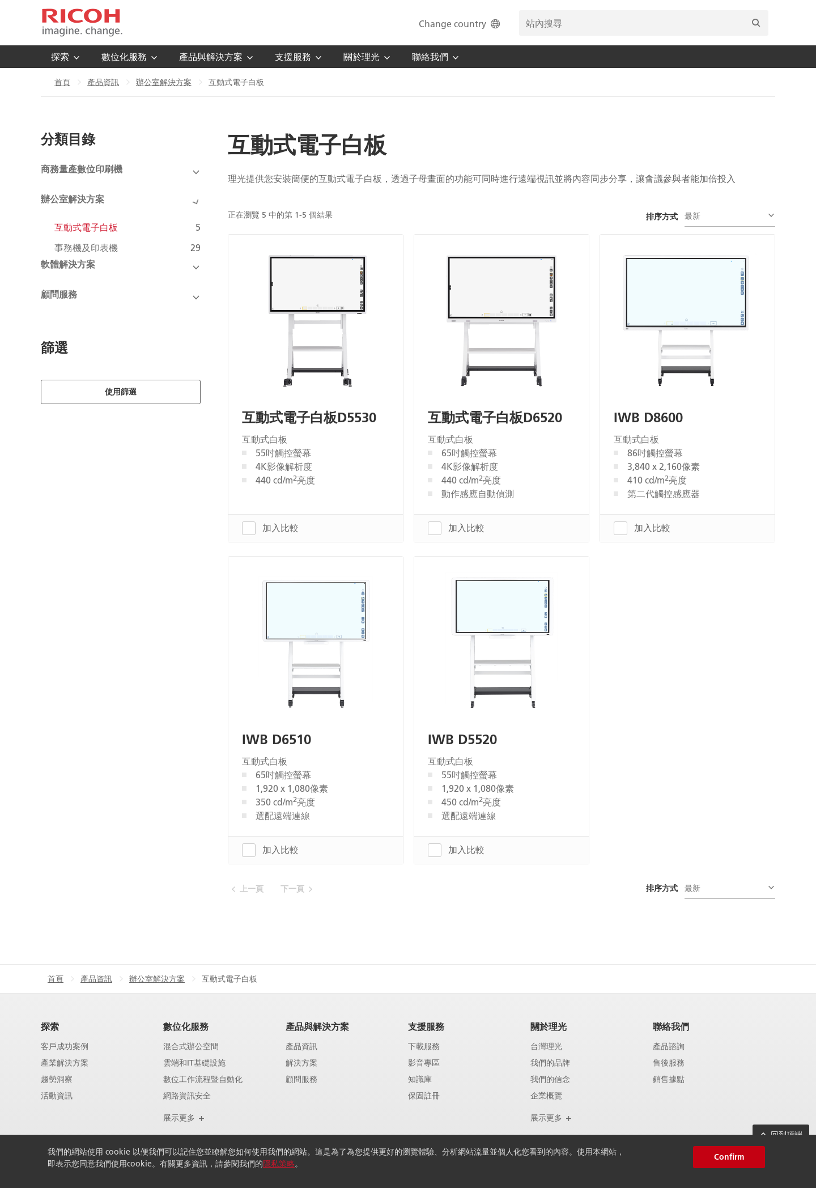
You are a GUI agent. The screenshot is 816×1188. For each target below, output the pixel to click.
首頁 (62, 82)
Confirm (729, 1157)
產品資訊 (103, 82)
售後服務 (669, 1063)
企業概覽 (546, 1095)
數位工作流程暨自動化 (203, 1079)
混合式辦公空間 (191, 1046)
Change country (460, 23)
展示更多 (184, 1118)
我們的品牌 (550, 1063)
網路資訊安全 (187, 1095)
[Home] (82, 22)
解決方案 (301, 1063)
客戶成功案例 (64, 1046)
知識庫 (420, 1079)
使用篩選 (121, 356)
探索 (50, 1026)
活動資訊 (57, 1095)
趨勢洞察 (57, 1079)
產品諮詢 (669, 1046)
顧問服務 (301, 1079)
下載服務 (424, 1046)
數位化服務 (186, 1026)
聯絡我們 (671, 1026)
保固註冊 (424, 1095)
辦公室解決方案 (164, 82)
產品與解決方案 (317, 1026)
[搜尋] (755, 23)
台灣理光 (546, 1046)
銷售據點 (669, 1079)
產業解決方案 (64, 1063)
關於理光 (548, 1026)
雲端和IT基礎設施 (194, 1063)
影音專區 (424, 1063)
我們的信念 (550, 1079)
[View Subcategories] (121, 173)
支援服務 (426, 1026)
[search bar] (643, 23)
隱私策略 (279, 1164)
